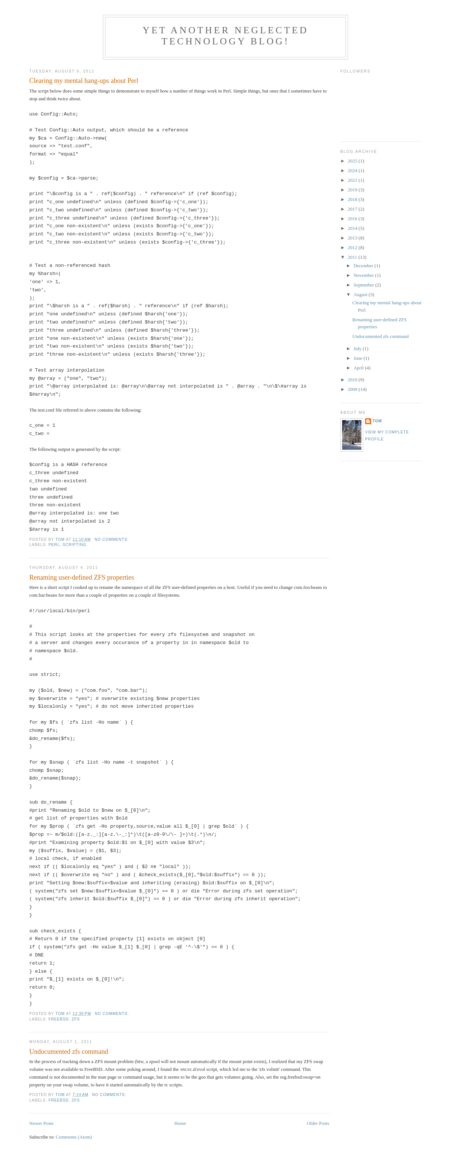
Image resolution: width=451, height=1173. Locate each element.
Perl (54, 545)
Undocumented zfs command (68, 1051)
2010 (353, 379)
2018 (353, 199)
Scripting (74, 545)
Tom (377, 421)
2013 (353, 238)
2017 (353, 209)
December (364, 265)
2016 (353, 218)
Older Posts (318, 1123)
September (364, 285)
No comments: (112, 539)
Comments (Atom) (74, 1137)
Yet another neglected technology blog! (225, 36)
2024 (353, 170)
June (359, 358)
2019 (353, 189)
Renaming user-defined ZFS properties (81, 577)
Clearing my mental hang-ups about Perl (83, 80)
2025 (353, 161)
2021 (353, 180)
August (361, 294)
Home (180, 1123)
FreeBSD (59, 1019)
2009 (353, 389)
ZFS (76, 1019)
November (364, 275)
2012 (353, 247)
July (358, 348)
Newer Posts (41, 1123)
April (359, 368)
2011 (353, 257)
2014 (353, 228)
